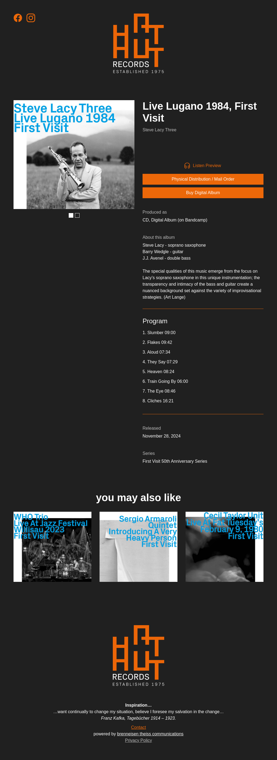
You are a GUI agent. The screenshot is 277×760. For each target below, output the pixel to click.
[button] (71, 215)
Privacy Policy (138, 740)
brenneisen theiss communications (150, 734)
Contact (138, 727)
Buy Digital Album (203, 192)
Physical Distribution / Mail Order (203, 179)
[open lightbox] (74, 154)
